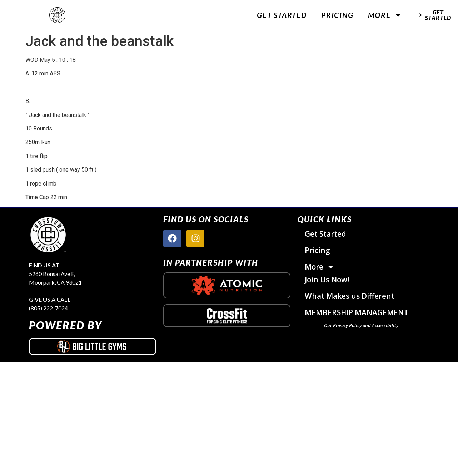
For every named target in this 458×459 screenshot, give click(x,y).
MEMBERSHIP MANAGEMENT (356, 313)
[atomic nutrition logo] (227, 285)
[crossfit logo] (227, 316)
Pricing (337, 14)
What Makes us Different (349, 296)
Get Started (282, 14)
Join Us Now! (327, 280)
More (385, 15)
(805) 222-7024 (48, 308)
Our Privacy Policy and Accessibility (361, 325)
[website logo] (57, 15)
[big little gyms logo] (92, 346)
